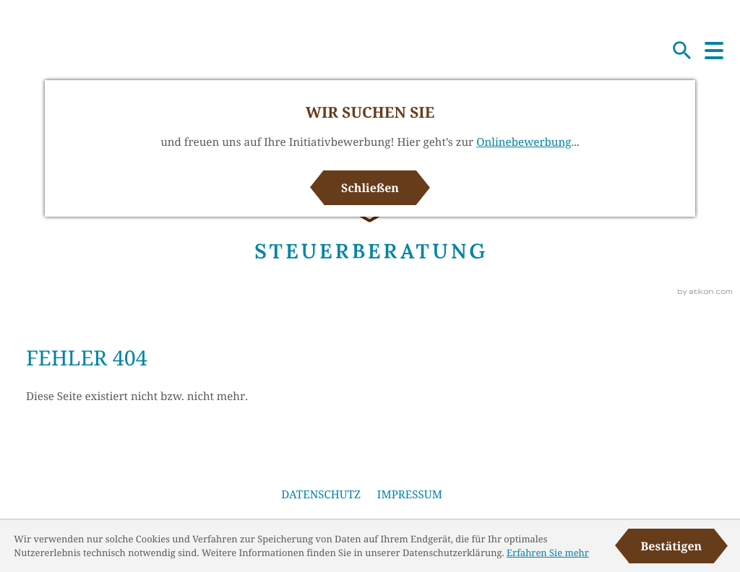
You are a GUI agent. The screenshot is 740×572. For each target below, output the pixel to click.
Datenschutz (321, 495)
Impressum (409, 495)
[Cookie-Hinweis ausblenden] (671, 546)
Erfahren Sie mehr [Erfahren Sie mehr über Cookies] (548, 552)
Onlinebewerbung (523, 142)
